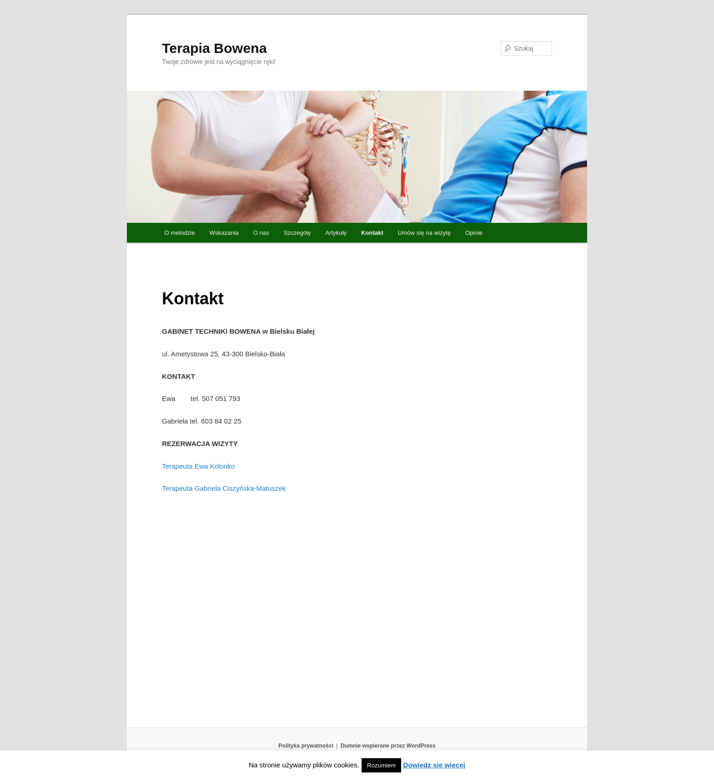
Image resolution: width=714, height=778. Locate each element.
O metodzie (179, 232)
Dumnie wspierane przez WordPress (388, 746)
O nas (261, 232)
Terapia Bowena (214, 48)
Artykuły (335, 232)
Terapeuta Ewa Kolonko (198, 466)
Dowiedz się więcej (434, 765)
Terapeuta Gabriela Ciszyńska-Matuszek (224, 488)
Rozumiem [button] (381, 765)
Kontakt (372, 232)
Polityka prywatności (305, 746)
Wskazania (224, 232)
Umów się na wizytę (424, 232)
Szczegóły (297, 232)
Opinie (474, 232)
